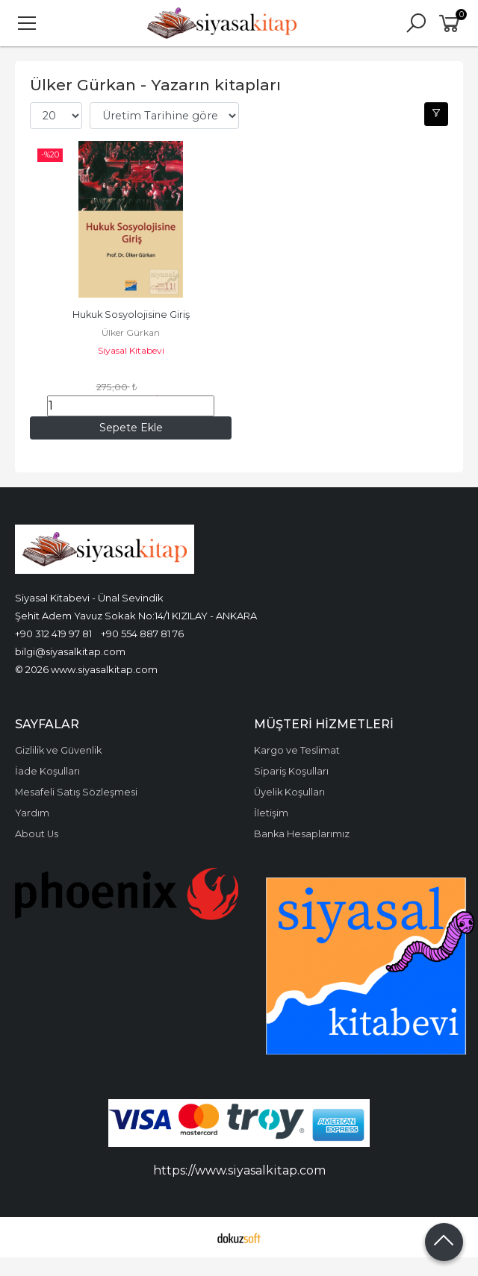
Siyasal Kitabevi (131, 350)
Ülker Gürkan (131, 332)
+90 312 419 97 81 (53, 633)
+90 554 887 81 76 (142, 633)
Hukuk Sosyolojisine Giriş (131, 314)
